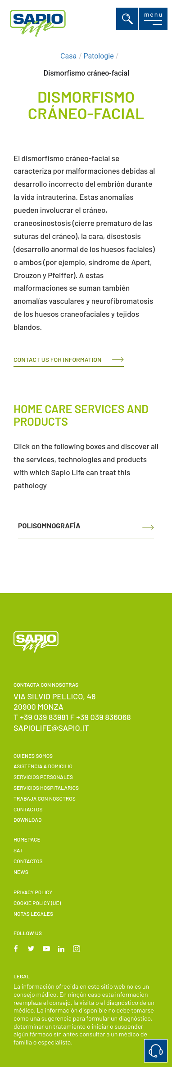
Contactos (28, 809)
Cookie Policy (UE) (37, 903)
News (21, 872)
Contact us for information (57, 359)
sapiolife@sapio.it (51, 728)
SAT (18, 850)
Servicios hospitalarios (46, 787)
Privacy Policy (33, 892)
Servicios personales (43, 777)
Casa (68, 56)
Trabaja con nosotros (45, 798)
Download (27, 819)
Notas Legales (33, 913)
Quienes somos (33, 755)
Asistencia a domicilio (43, 766)
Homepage (27, 839)
